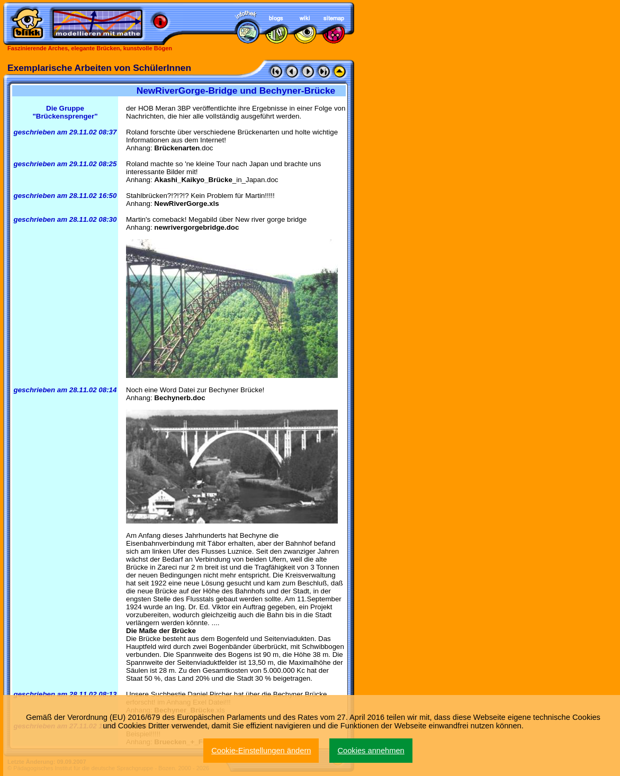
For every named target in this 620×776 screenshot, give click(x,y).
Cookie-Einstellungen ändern (261, 750)
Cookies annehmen (370, 750)
